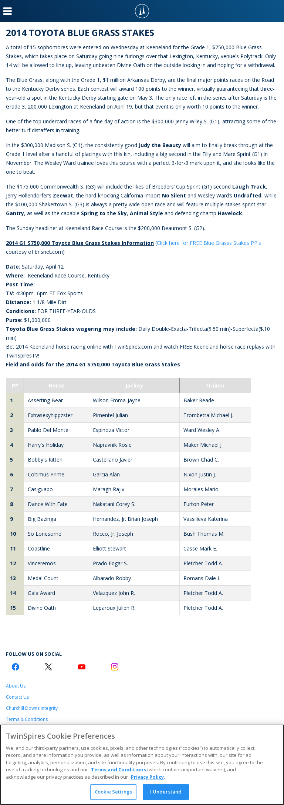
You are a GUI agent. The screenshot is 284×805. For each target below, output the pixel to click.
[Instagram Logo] (114, 667)
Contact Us (17, 697)
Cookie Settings (113, 791)
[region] (142, 764)
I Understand (166, 791)
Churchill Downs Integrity (32, 708)
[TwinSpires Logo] (142, 11)
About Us (16, 686)
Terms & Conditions (27, 719)
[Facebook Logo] (15, 667)
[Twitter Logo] (48, 667)
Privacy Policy (147, 777)
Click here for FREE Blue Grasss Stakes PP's (209, 242)
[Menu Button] (7, 11)
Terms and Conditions (118, 769)
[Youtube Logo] (81, 667)
